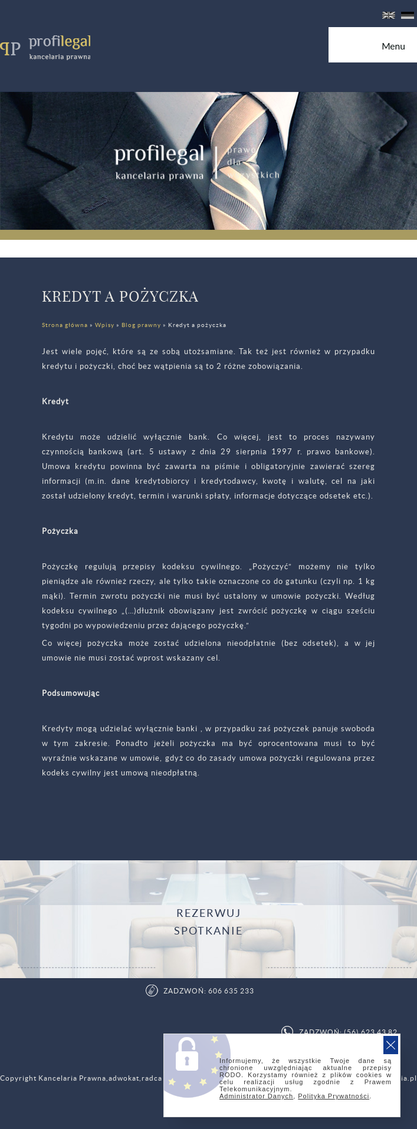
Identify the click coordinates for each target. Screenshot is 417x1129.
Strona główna (65, 325)
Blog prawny (141, 325)
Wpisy (104, 325)
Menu (399, 50)
